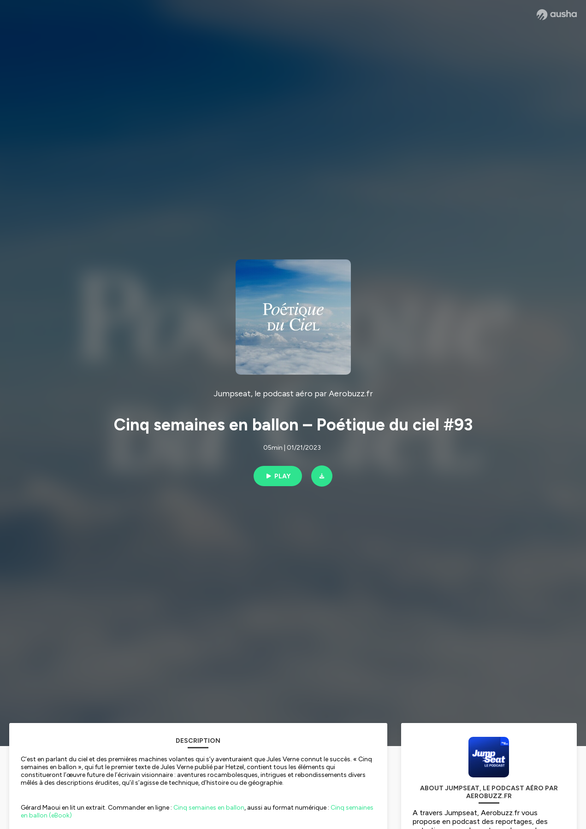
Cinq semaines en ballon (208, 807)
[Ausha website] (557, 14)
